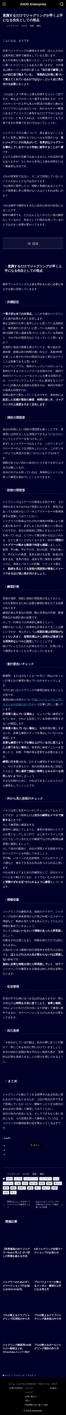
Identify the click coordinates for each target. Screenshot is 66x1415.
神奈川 (22, 1188)
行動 (54, 1188)
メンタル (8, 1183)
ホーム (12, 1384)
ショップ (29, 1388)
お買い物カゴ (31, 1396)
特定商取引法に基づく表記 (36, 1405)
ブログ (54, 1384)
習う (38, 1188)
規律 (6, 1192)
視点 (13, 1192)
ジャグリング (12, 26)
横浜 (13, 1188)
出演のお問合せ (16, 1388)
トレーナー (45, 1179)
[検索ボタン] (62, 4)
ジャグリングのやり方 (26, 1384)
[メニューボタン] (4, 4)
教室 (6, 1188)
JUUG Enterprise (33, 4)
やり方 (24, 26)
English (53, 1388)
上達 (17, 1183)
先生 (25, 1183)
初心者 (33, 1183)
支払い (28, 1400)
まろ (56, 1179)
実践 (42, 1183)
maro (9, 1179)
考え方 (46, 1188)
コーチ (18, 1179)
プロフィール (43, 1384)
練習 (39, 26)
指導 (32, 26)
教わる (58, 1183)
